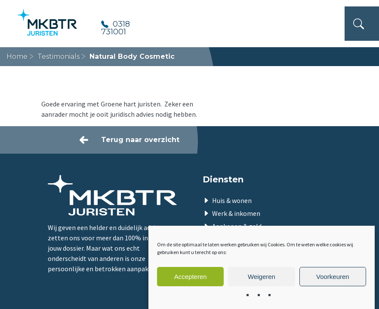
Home (17, 56)
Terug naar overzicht (140, 140)
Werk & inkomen (236, 213)
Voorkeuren (332, 276)
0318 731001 (115, 27)
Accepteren (190, 276)
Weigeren (261, 276)
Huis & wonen (232, 200)
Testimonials (58, 56)
